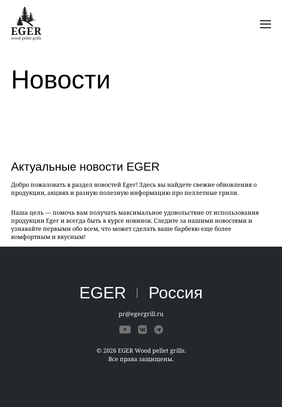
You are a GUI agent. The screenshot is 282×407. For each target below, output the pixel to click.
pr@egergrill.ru (141, 314)
